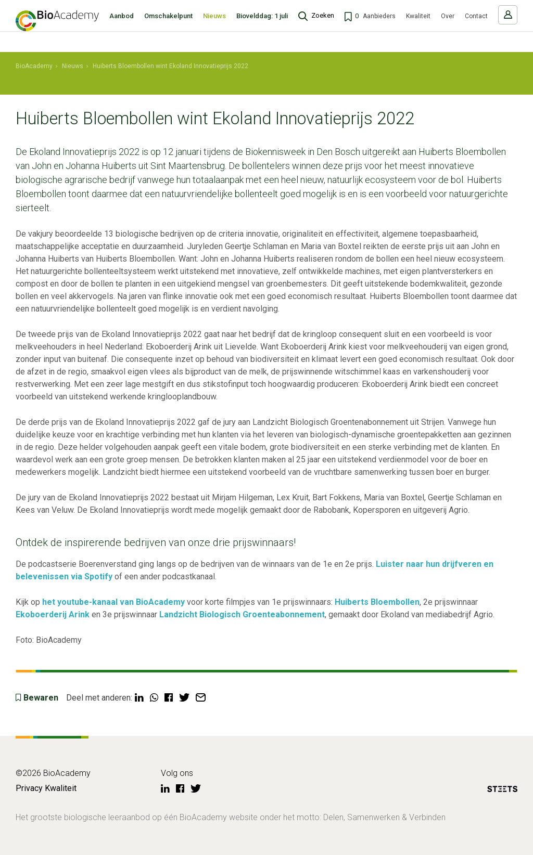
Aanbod (121, 26)
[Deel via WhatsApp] (154, 698)
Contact (476, 26)
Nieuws (214, 26)
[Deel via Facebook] (168, 698)
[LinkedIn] (165, 789)
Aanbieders (379, 26)
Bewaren (40, 698)
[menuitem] (34, 66)
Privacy (29, 788)
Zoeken (322, 26)
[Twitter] (196, 789)
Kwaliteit (418, 26)
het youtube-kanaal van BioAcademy (113, 602)
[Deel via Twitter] (184, 698)
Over (447, 26)
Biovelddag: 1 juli (262, 26)
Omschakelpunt (168, 26)
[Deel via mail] (201, 698)
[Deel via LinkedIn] (139, 698)
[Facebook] (180, 789)
